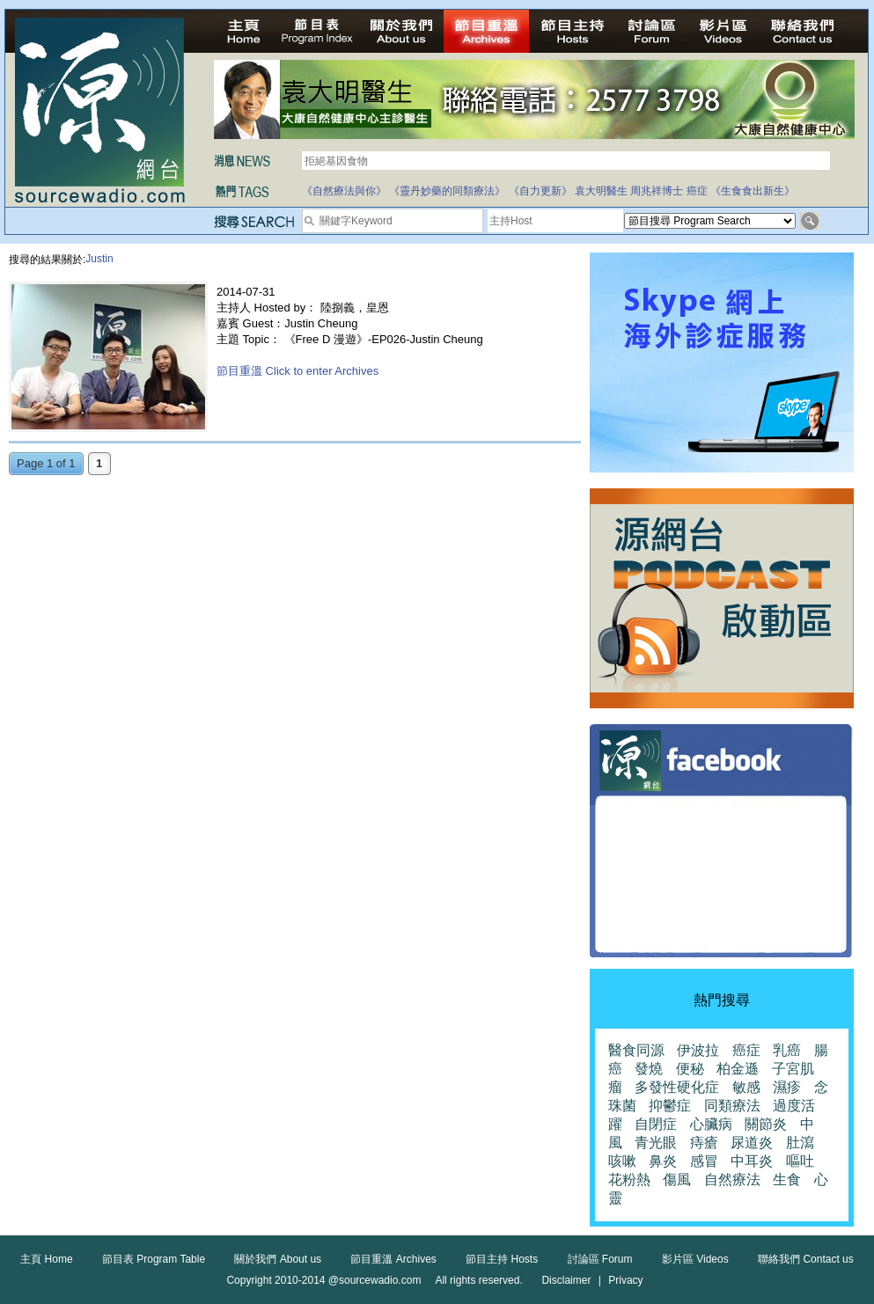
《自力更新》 (540, 191)
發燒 (649, 1068)
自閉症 (656, 1124)
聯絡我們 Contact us (806, 1259)
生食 (787, 1179)
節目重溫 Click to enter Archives (297, 370)
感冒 (704, 1161)
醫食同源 (636, 1050)
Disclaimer (566, 1280)
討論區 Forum (600, 1259)
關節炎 (766, 1124)
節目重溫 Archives (393, 1259)
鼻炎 (663, 1161)
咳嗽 (622, 1161)
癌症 (697, 191)
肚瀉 (800, 1142)
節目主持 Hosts (502, 1259)
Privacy (625, 1280)
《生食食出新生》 (752, 191)
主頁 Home (46, 1259)
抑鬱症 (670, 1105)
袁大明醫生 (601, 191)
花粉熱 (629, 1179)
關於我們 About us (277, 1259)
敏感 (746, 1087)
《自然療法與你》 (344, 191)
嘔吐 (800, 1161)
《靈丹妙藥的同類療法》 (447, 191)
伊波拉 (698, 1050)
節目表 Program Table (153, 1259)
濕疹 (787, 1087)
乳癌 (787, 1050)
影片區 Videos (695, 1259)
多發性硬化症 (677, 1087)
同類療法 (732, 1105)
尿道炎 (752, 1142)
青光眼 (656, 1142)
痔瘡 (704, 1142)
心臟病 (711, 1124)
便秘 (690, 1068)
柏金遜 (737, 1068)
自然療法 (732, 1179)
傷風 (677, 1179)
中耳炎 (752, 1161)
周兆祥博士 (656, 191)
